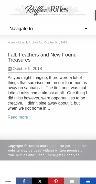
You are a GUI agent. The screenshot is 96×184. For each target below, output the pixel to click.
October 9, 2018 (25, 68)
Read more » (19, 117)
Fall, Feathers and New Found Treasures (42, 57)
